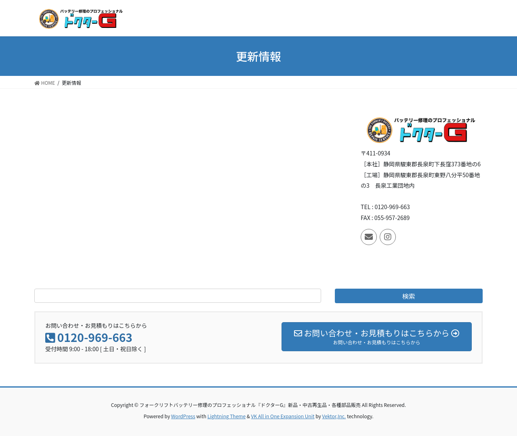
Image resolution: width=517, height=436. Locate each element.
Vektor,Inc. (334, 416)
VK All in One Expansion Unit (283, 416)
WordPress (183, 416)
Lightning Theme (226, 416)
